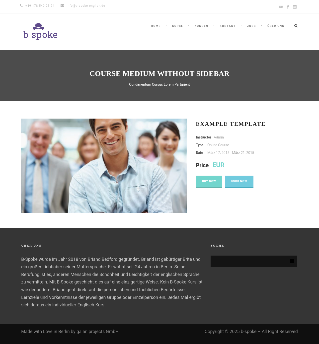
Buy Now (209, 181)
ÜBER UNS (275, 26)
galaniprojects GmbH (98, 331)
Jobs (251, 26)
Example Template (231, 124)
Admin (219, 137)
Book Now (239, 181)
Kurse (177, 26)
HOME (156, 26)
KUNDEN (201, 26)
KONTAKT (228, 26)
